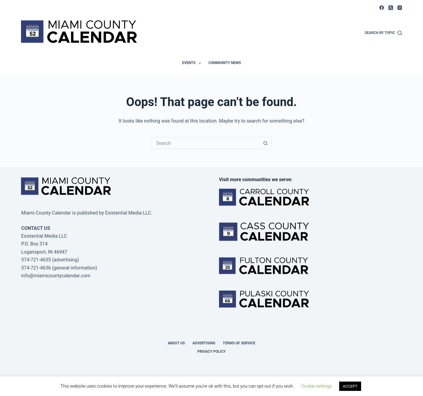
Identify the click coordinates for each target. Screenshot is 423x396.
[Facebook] (381, 7)
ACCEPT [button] (350, 386)
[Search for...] (205, 143)
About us (176, 343)
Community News (224, 63)
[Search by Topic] (383, 33)
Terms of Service (239, 343)
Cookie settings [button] (316, 386)
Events (192, 63)
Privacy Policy (211, 351)
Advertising (203, 343)
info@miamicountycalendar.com (55, 276)
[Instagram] (399, 7)
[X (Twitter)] (390, 7)
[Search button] (266, 143)
